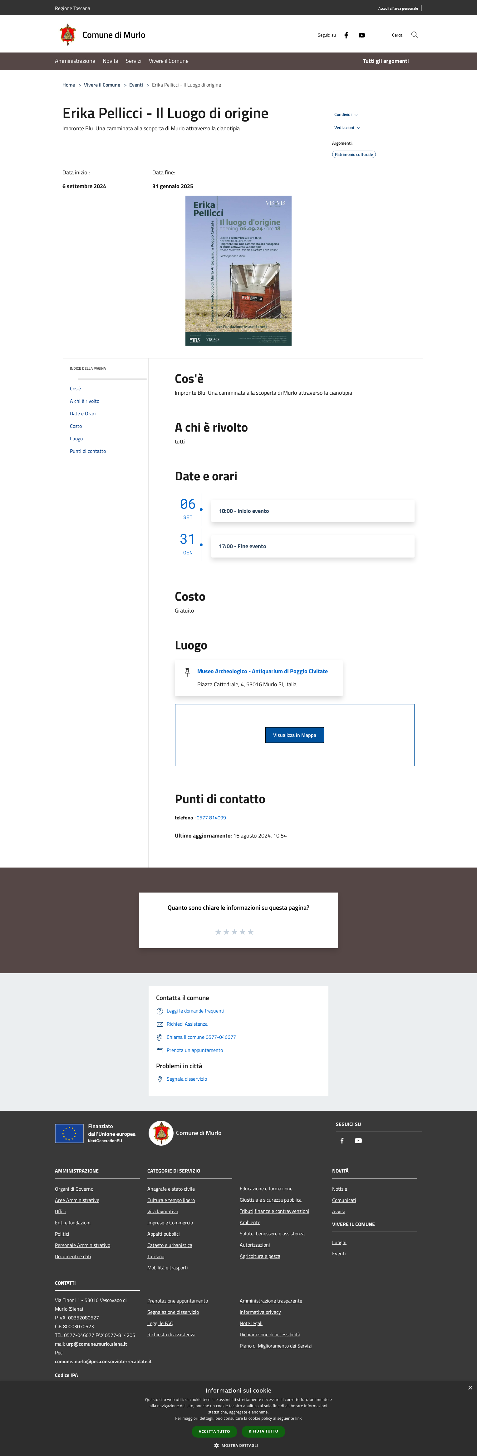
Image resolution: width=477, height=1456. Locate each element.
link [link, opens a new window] (298, 1418)
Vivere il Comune (102, 84)
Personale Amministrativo (82, 1245)
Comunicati (344, 1200)
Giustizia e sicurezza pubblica (271, 1199)
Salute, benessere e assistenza (272, 1233)
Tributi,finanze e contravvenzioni (274, 1211)
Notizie (339, 1189)
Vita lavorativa (162, 1211)
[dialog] (238, 1418)
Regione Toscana (72, 8)
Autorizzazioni (255, 1244)
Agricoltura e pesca (260, 1256)
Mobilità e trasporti (167, 1267)
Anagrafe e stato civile (171, 1189)
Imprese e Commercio (170, 1222)
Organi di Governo (74, 1189)
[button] (238, 1445)
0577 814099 (211, 817)
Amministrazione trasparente (271, 1300)
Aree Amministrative (77, 1200)
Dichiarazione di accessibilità (270, 1334)
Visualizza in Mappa (294, 735)
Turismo (155, 1256)
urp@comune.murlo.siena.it (96, 1344)
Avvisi (338, 1211)
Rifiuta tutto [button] (263, 1431)
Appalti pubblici (163, 1234)
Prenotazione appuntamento (177, 1300)
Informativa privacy (260, 1312)
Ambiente (250, 1222)
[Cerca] (414, 34)
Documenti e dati (73, 1256)
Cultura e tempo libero (171, 1200)
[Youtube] (359, 34)
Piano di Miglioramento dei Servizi (276, 1345)
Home (68, 84)
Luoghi (339, 1242)
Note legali (251, 1323)
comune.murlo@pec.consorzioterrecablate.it (103, 1361)
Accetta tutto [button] (214, 1431)
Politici (62, 1234)
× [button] (470, 1388)
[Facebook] (343, 34)
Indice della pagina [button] (88, 368)
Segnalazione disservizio (173, 1312)
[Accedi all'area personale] (398, 9)
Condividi (347, 114)
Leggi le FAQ (160, 1323)
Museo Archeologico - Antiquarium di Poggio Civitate (262, 671)
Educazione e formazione (266, 1188)
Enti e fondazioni (73, 1222)
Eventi (136, 84)
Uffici (60, 1211)
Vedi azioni (348, 128)
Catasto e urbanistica (169, 1245)
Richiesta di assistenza (171, 1334)
